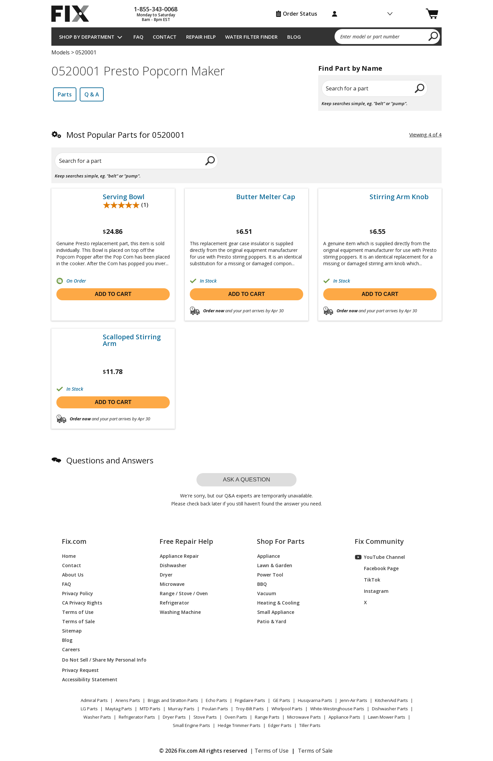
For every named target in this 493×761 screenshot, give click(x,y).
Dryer (166, 575)
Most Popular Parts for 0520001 (125, 134)
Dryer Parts (174, 717)
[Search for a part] (132, 160)
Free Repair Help (186, 541)
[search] (433, 36)
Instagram (372, 591)
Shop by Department (86, 36)
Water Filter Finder (251, 36)
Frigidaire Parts (250, 700)
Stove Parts (205, 717)
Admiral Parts (94, 700)
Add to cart (113, 294)
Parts (65, 94)
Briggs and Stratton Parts (173, 700)
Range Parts (267, 717)
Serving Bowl (123, 197)
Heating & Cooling (278, 603)
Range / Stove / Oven (184, 593)
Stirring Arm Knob (399, 197)
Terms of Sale (78, 621)
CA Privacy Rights (82, 603)
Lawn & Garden (274, 565)
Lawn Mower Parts (386, 717)
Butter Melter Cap (265, 197)
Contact (164, 36)
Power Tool (270, 575)
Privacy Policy (77, 593)
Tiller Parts (310, 725)
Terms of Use (77, 612)
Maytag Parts (118, 709)
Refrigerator (174, 603)
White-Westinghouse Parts (337, 709)
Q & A (91, 94)
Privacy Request (80, 670)
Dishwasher (173, 565)
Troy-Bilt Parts (250, 709)
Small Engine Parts (191, 725)
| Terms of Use (269, 750)
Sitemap (72, 631)
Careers (71, 649)
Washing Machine (180, 612)
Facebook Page (377, 568)
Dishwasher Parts (390, 709)
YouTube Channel (380, 557)
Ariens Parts (127, 700)
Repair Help (201, 36)
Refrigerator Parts (137, 717)
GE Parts (281, 700)
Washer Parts (97, 717)
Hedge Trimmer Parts (239, 725)
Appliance (268, 556)
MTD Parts (150, 709)
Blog (294, 36)
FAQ (138, 36)
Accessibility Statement (89, 679)
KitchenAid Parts (391, 700)
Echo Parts (216, 700)
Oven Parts (235, 717)
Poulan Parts (215, 709)
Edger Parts (280, 725)
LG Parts (89, 709)
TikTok (367, 580)
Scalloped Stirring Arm (132, 340)
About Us (72, 575)
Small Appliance (275, 612)
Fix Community (379, 541)
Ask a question (246, 479)
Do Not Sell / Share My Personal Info (101, 660)
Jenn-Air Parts (353, 700)
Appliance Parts (344, 717)
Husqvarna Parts (315, 700)
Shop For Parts (281, 541)
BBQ (262, 584)
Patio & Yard (271, 621)
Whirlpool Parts (287, 709)
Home (69, 556)
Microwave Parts (304, 717)
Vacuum (266, 593)
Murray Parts (181, 709)
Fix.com (74, 541)
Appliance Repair (179, 556)
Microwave (172, 584)
